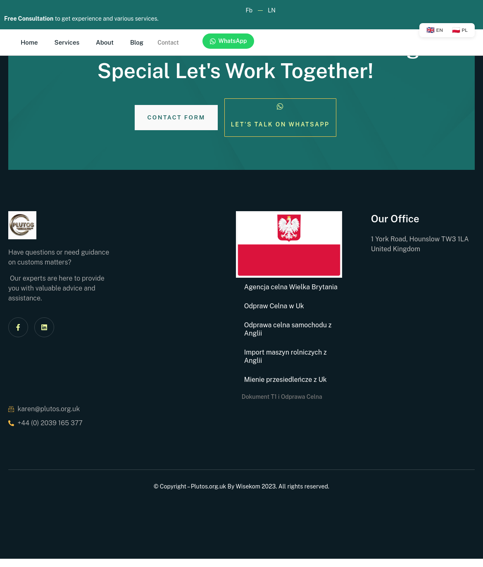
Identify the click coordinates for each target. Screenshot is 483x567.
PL (460, 30)
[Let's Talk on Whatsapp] (280, 106)
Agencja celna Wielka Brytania (291, 287)
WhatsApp (228, 41)
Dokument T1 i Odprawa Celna (282, 396)
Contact (168, 42)
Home (29, 42)
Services (67, 42)
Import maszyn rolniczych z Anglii (285, 356)
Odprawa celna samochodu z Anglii (288, 329)
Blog (136, 42)
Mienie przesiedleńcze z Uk (285, 380)
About (105, 42)
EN (434, 30)
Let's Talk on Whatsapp (280, 124)
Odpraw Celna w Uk (274, 306)
